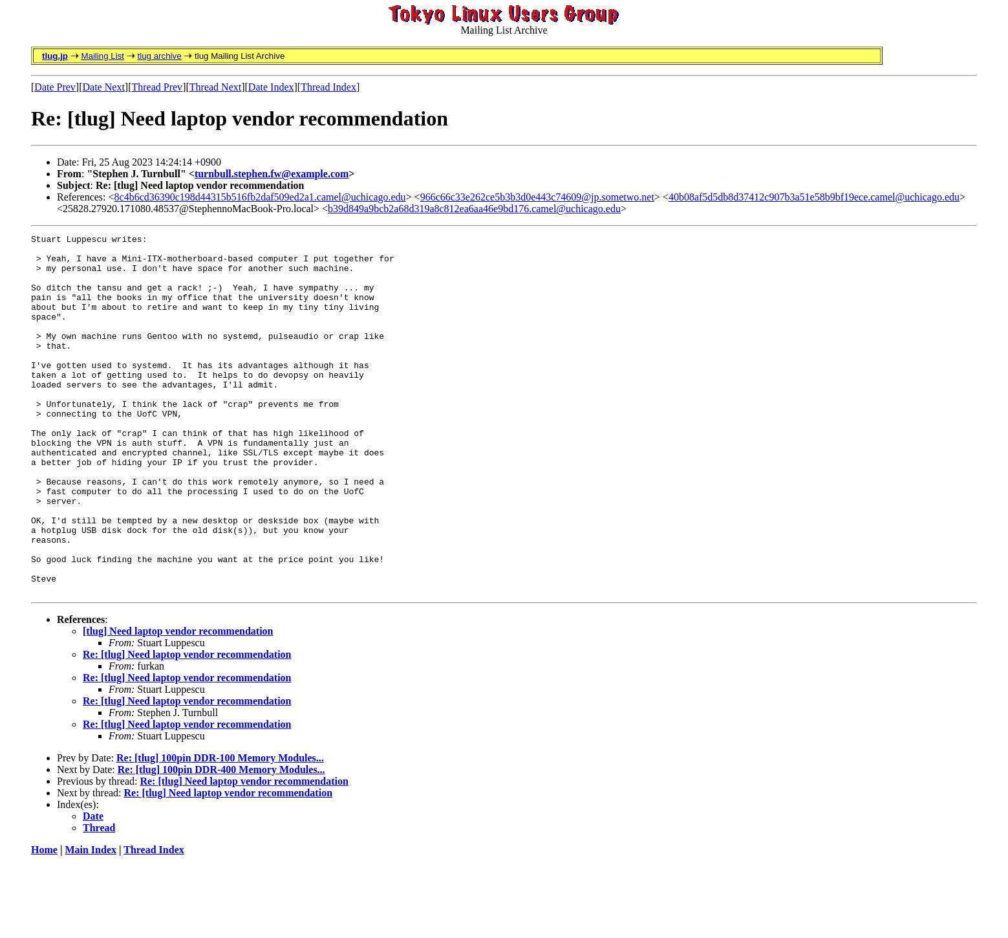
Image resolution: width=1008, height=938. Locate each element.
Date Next (104, 87)
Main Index (90, 921)
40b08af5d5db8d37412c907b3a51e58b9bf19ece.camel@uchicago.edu (814, 196)
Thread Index (328, 87)
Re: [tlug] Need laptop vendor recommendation (187, 726)
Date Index (271, 87)
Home (44, 921)
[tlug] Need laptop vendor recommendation (178, 702)
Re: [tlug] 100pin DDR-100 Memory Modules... (220, 829)
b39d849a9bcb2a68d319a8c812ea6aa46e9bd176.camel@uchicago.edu (474, 208)
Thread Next (215, 87)
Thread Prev (156, 87)
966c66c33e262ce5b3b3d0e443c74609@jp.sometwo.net (537, 196)
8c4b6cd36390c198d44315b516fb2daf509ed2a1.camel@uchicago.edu (260, 196)
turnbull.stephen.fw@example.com (272, 173)
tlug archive (159, 56)
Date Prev (55, 87)
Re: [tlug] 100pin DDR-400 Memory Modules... (221, 841)
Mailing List (102, 56)
